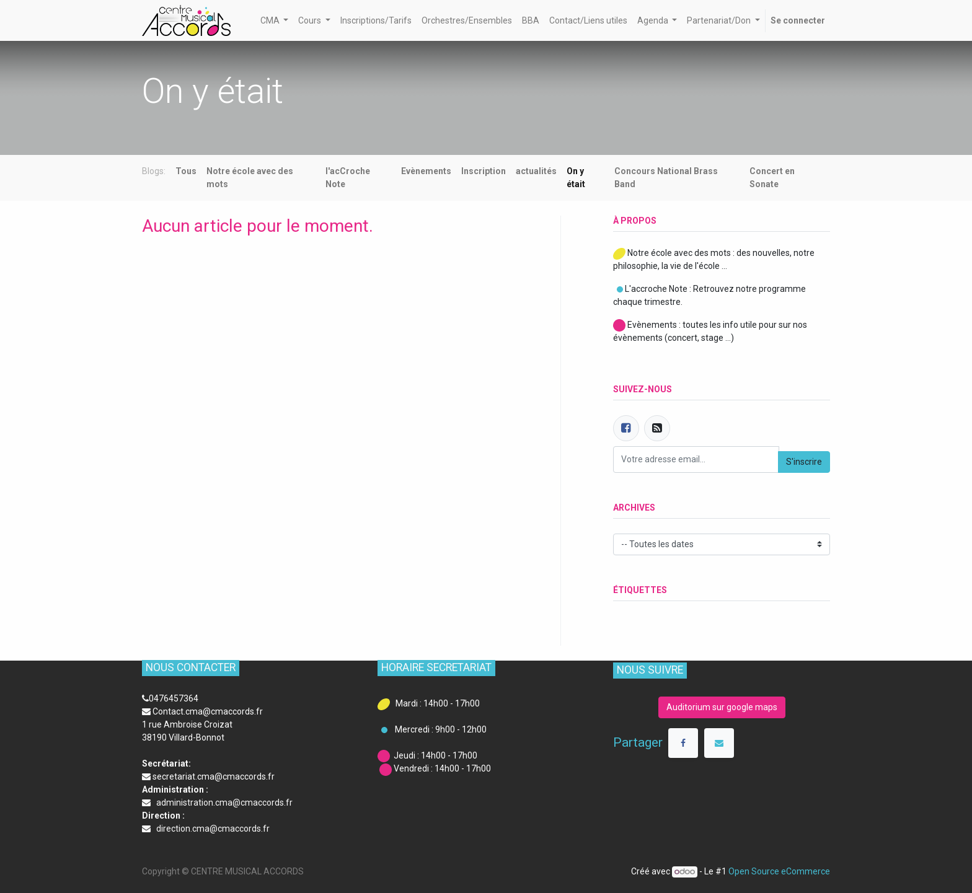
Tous (186, 171)
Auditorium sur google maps (721, 707)
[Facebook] (626, 428)
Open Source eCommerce (779, 871)
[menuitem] (376, 20)
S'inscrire (804, 462)
